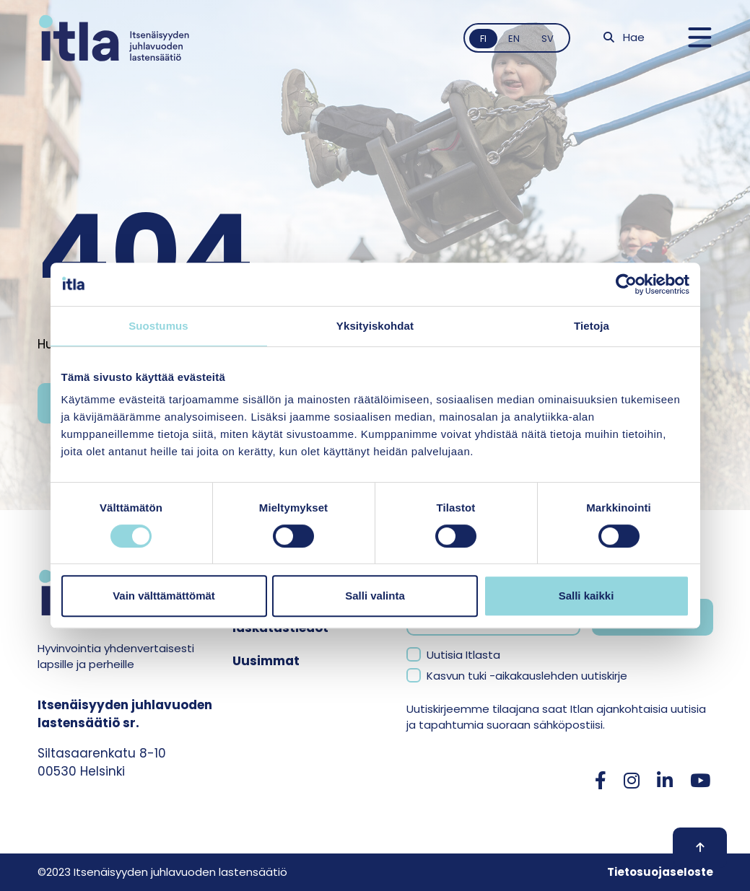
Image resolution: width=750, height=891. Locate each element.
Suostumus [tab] (158, 326)
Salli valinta (375, 595)
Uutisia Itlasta (463, 654)
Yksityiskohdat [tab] (375, 326)
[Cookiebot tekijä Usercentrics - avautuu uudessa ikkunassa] (626, 284)
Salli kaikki (586, 595)
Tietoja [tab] (591, 326)
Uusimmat (266, 661)
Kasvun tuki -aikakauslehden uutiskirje (527, 675)
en (514, 38)
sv (547, 38)
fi (483, 38)
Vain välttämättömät (164, 595)
